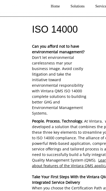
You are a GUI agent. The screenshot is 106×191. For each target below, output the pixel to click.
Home (55, 6)
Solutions (78, 6)
